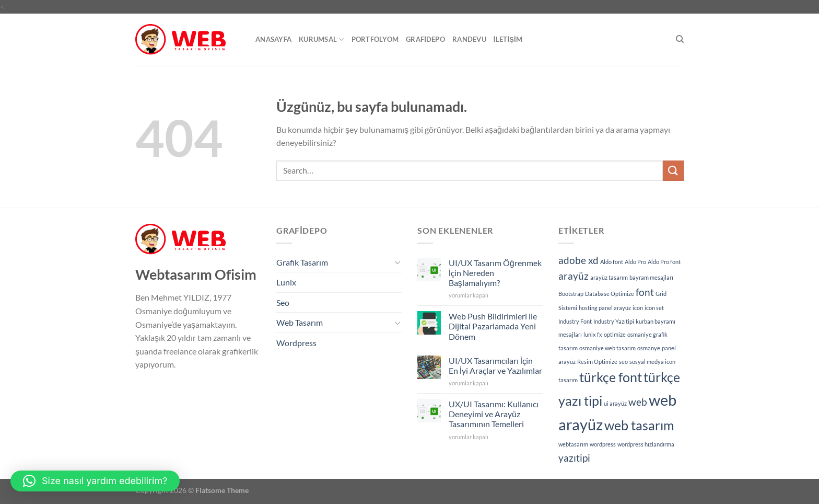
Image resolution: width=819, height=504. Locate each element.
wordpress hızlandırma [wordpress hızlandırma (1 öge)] (645, 444)
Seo (282, 302)
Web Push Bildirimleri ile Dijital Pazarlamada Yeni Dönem (493, 326)
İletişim (508, 39)
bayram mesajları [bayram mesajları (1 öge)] (651, 277)
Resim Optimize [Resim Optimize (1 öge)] (597, 361)
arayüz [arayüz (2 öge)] (573, 276)
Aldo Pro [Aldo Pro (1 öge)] (635, 261)
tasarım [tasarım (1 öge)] (568, 379)
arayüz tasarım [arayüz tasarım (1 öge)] (609, 277)
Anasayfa (273, 39)
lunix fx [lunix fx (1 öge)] (592, 334)
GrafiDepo (425, 39)
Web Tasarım (299, 322)
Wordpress (296, 343)
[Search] (680, 39)
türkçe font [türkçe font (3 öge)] (610, 377)
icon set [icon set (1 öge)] (654, 307)
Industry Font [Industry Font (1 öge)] (575, 321)
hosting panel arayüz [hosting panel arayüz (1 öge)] (605, 307)
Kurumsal (321, 39)
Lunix (286, 282)
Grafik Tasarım (302, 262)
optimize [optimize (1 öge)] (615, 334)
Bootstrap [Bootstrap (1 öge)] (570, 293)
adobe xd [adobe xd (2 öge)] (578, 260)
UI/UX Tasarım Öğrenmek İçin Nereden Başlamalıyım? (495, 273)
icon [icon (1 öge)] (638, 307)
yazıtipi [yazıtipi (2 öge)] (574, 458)
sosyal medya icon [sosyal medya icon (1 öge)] (652, 361)
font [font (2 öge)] (645, 292)
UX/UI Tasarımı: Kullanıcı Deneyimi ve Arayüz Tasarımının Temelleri (494, 414)
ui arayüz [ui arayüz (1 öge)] (615, 403)
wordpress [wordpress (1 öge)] (603, 444)
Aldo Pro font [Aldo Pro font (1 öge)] (664, 261)
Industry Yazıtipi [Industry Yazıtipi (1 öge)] (613, 321)
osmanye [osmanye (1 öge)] (648, 348)
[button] (95, 481)
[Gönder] (673, 171)
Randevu (469, 39)
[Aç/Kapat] (397, 262)
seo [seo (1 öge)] (623, 361)
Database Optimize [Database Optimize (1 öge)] (609, 293)
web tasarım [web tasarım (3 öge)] (639, 425)
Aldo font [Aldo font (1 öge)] (611, 261)
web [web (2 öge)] (637, 402)
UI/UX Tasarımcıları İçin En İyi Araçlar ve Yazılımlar (495, 365)
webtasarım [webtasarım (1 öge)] (573, 444)
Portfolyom (375, 39)
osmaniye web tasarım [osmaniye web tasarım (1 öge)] (607, 348)
